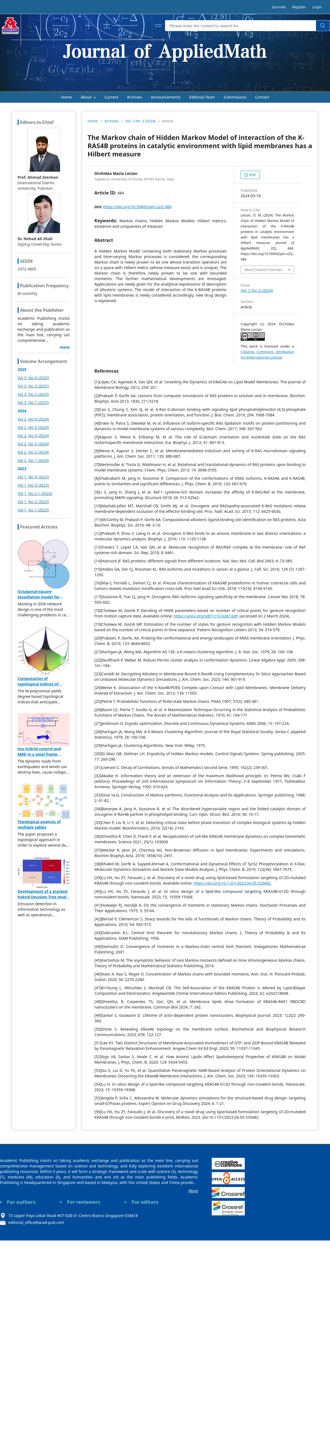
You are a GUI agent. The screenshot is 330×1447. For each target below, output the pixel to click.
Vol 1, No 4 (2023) (33, 476)
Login (317, 6)
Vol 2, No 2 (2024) (33, 452)
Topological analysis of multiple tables (39, 824)
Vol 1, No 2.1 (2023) (35, 493)
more (65, 347)
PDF (252, 174)
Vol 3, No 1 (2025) (33, 402)
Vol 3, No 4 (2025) (33, 377)
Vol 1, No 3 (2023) (33, 485)
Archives (134, 97)
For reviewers (83, 1202)
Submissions (235, 97)
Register (299, 6)
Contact (262, 97)
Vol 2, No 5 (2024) (33, 427)
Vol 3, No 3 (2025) (33, 386)
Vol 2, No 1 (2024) (33, 460)
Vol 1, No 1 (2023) (33, 510)
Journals (279, 6)
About (86, 97)
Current (111, 97)
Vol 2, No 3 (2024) (33, 443)
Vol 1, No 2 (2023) (33, 501)
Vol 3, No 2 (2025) (33, 394)
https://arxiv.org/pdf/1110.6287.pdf (206, 616)
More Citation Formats (263, 269)
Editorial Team (202, 97)
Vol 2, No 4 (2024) (33, 435)
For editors (144, 1202)
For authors (21, 1202)
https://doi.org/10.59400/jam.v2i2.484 (137, 206)
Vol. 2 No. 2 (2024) (140, 120)
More (193, 1190)
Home (66, 97)
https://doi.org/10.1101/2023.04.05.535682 (232, 883)
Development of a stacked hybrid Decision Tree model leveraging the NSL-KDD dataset (44, 900)
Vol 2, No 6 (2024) (33, 419)
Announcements (166, 97)
